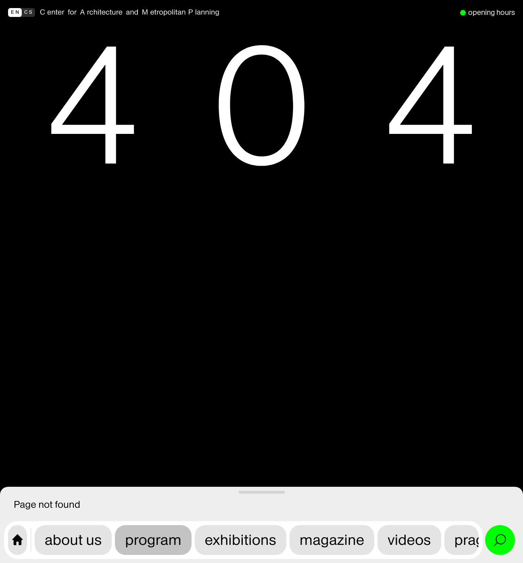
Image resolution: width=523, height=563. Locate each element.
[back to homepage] (247, 12)
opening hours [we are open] (491, 12)
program (153, 540)
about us (73, 540)
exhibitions (240, 540)
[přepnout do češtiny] (21, 12)
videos (409, 540)
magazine (332, 540)
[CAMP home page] (17, 540)
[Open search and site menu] (500, 540)
